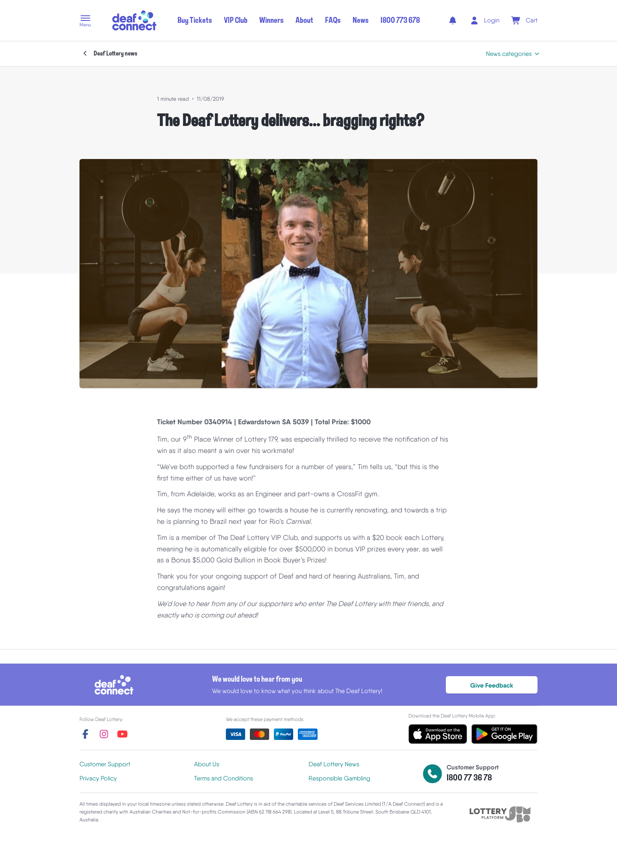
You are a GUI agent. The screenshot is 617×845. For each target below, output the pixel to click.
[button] (85, 21)
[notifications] (453, 20)
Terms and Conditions (223, 778)
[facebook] (85, 734)
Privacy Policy (98, 778)
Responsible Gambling (339, 778)
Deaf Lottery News (333, 764)
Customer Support (104, 764)
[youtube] (122, 734)
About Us (206, 764)
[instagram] (104, 734)
